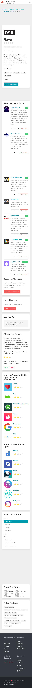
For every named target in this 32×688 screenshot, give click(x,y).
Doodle (15, 450)
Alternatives (8, 522)
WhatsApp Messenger (20, 404)
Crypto (6, 649)
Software (11, 9)
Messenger (17, 424)
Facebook (21, 668)
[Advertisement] (16, 18)
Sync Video (15, 133)
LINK (14, 434)
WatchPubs (15, 107)
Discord (6, 651)
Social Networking (8, 11)
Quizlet (15, 460)
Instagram (16, 501)
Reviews (7, 525)
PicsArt (15, 481)
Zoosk (15, 384)
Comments (8, 540)
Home (4, 9)
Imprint (19, 665)
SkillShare (16, 491)
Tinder (15, 414)
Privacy (11, 684)
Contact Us (20, 663)
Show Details (24, 128)
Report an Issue (8, 662)
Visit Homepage (12, 84)
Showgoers (15, 199)
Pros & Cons (8, 531)
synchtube (15, 215)
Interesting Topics (10, 546)
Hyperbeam (15, 262)
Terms (6, 684)
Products (6, 646)
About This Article (10, 543)
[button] (30, 2)
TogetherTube (16, 239)
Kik (14, 394)
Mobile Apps (20, 9)
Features (7, 528)
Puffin (15, 471)
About (19, 660)
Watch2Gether (16, 177)
